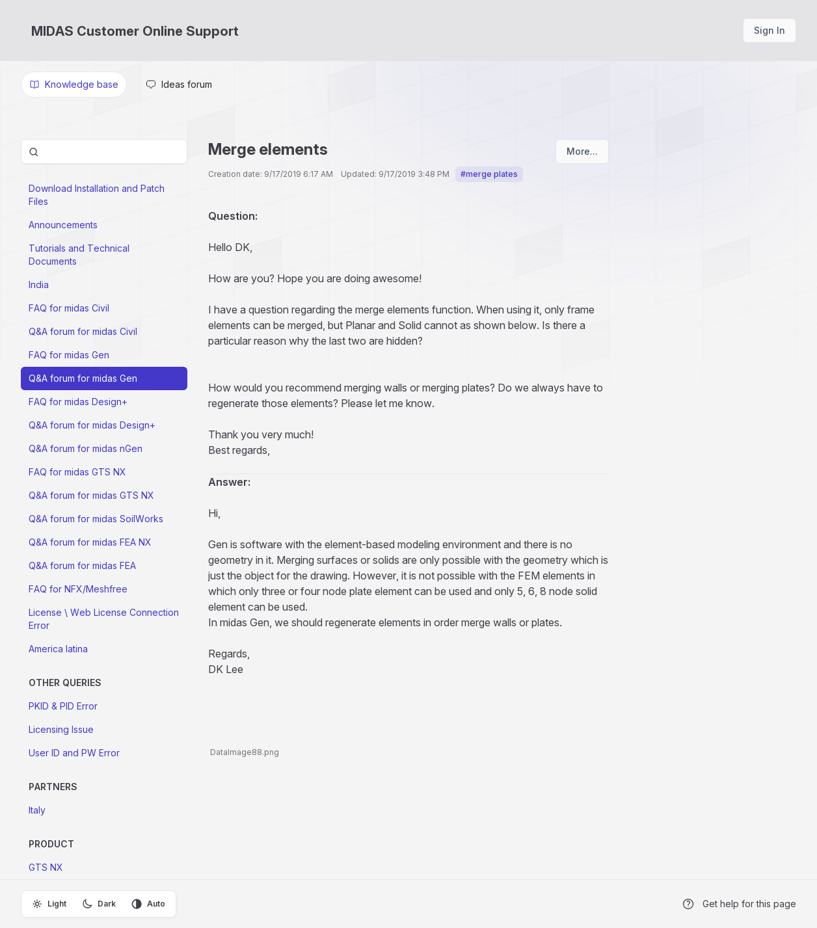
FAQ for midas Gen (69, 354)
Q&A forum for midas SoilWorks (96, 518)
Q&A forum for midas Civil (83, 331)
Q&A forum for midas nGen (85, 448)
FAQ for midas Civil (69, 307)
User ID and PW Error (74, 752)
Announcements (63, 224)
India (39, 284)
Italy (37, 809)
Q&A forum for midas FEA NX (90, 542)
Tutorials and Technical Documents (79, 255)
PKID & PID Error (63, 705)
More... (582, 151)
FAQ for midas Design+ (78, 401)
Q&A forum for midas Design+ (92, 425)
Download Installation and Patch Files (97, 195)
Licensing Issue (61, 729)
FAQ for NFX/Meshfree (78, 588)
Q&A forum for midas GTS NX (91, 495)
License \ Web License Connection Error (104, 619)
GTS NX (46, 867)
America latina (58, 648)
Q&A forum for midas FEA (82, 565)
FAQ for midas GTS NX (77, 471)
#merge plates (489, 174)
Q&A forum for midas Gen (83, 378)
